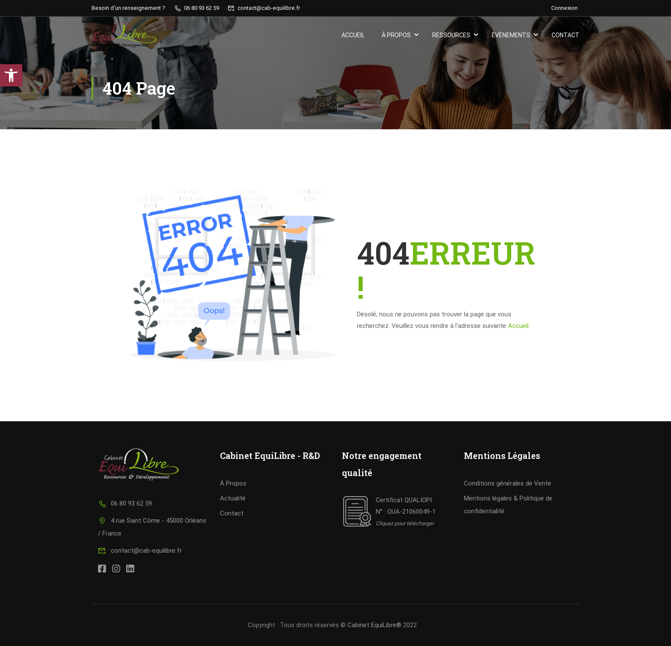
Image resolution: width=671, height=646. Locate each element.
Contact (565, 35)
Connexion (564, 8)
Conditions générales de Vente (507, 483)
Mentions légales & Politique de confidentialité (508, 504)
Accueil (353, 35)
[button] (11, 75)
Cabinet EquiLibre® (374, 625)
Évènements (511, 35)
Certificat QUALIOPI (404, 500)
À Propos (233, 483)
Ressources (451, 35)
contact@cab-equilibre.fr (140, 550)
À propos (396, 35)
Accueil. (519, 326)
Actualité (233, 498)
